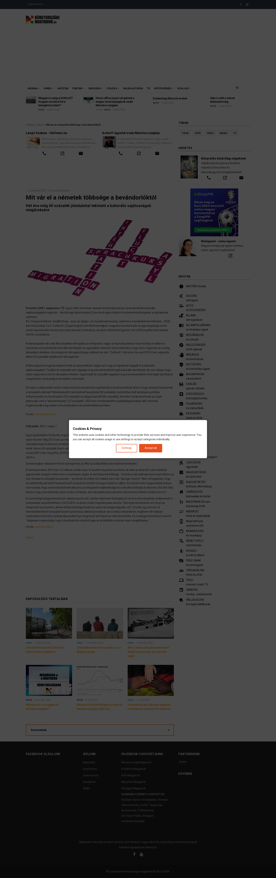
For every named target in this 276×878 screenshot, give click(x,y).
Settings (127, 448)
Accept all (151, 448)
